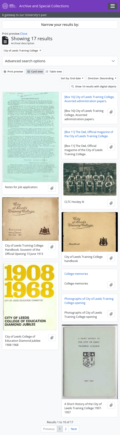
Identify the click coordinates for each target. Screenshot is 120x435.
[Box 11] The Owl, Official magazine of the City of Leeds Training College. (88, 134)
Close (23, 34)
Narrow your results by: (60, 24)
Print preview (13, 71)
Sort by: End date (71, 78)
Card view (35, 71)
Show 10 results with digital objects (93, 86)
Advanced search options (25, 61)
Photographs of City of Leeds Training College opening (89, 301)
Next (74, 429)
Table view (54, 71)
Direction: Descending (101, 78)
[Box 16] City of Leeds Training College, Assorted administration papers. (89, 99)
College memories (76, 274)
